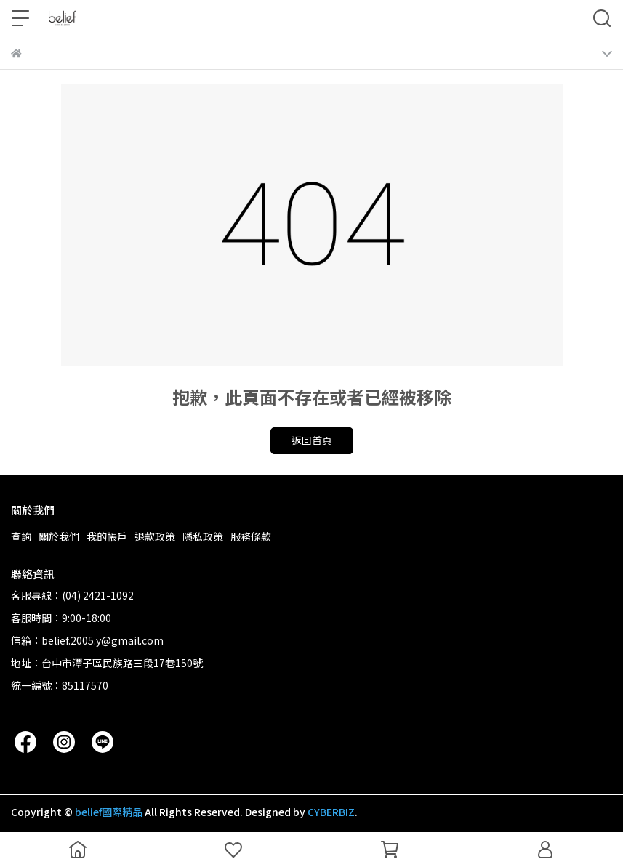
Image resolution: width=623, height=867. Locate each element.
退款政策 (154, 536)
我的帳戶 (107, 536)
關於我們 (59, 536)
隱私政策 (202, 536)
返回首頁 (312, 440)
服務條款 (250, 536)
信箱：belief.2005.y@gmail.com (87, 640)
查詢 (21, 536)
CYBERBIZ (331, 812)
